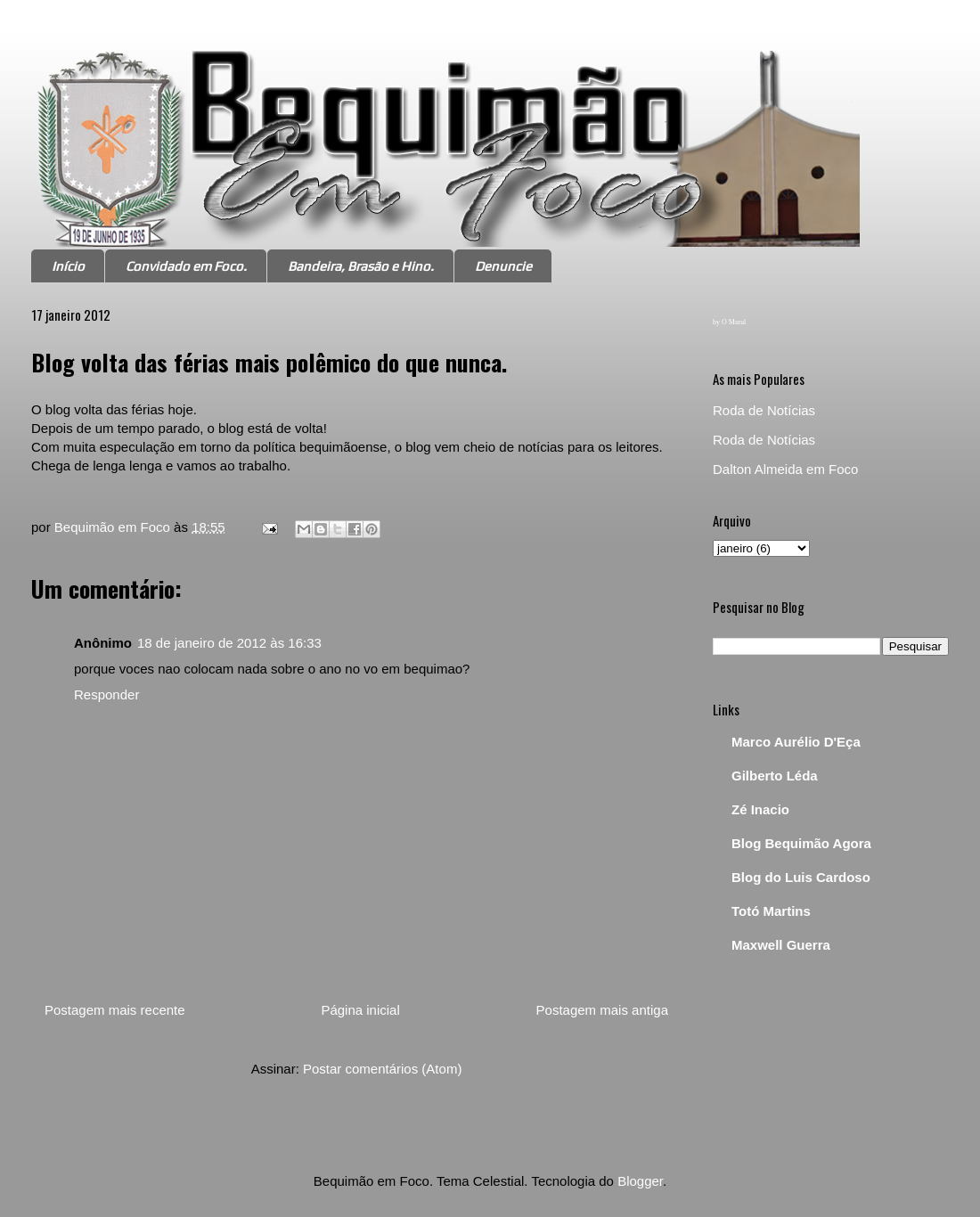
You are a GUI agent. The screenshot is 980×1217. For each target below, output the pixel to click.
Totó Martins (771, 911)
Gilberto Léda (774, 775)
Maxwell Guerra (780, 944)
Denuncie (503, 266)
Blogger (640, 1180)
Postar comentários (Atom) (382, 1068)
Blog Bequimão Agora (801, 843)
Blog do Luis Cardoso (800, 877)
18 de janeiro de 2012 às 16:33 (229, 642)
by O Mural (729, 322)
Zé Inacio (760, 809)
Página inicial (360, 1009)
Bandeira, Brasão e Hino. (361, 266)
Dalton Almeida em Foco (785, 469)
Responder (106, 694)
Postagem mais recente (115, 1009)
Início (68, 266)
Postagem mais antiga (602, 1009)
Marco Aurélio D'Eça (796, 741)
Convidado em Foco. (186, 266)
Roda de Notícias (764, 410)
